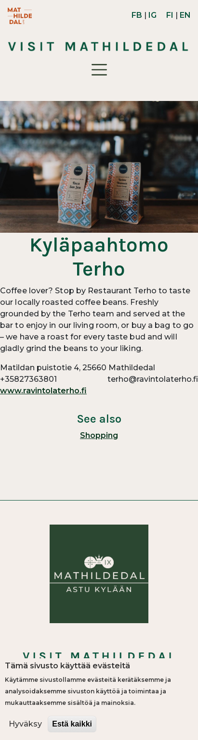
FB (137, 15)
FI (169, 15)
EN (185, 15)
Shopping (99, 435)
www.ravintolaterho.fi (43, 390)
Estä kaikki (72, 724)
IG (152, 15)
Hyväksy (25, 723)
